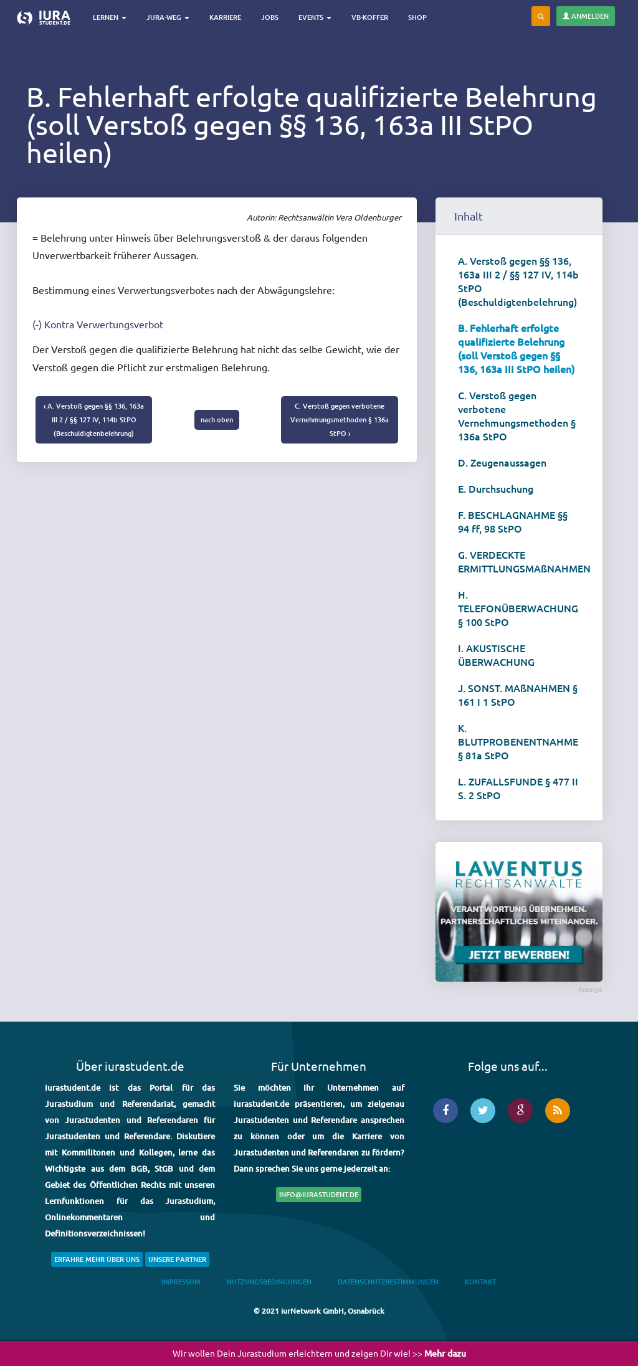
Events (315, 17)
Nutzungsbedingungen (269, 1281)
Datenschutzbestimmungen (388, 1281)
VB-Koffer (370, 17)
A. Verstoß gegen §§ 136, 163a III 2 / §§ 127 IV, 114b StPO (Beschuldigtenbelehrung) (518, 281)
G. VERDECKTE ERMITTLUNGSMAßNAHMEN (524, 561)
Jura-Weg (168, 17)
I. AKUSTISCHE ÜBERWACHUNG (496, 654)
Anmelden (586, 16)
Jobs (270, 17)
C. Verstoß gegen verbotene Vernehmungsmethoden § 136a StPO (517, 415)
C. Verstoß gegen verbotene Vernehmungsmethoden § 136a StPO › (339, 420)
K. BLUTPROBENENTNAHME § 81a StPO (518, 741)
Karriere (226, 17)
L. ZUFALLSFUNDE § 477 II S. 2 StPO (518, 788)
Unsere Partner (177, 1259)
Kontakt (480, 1281)
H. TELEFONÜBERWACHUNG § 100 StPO (518, 607)
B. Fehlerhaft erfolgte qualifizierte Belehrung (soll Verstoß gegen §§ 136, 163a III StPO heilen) (516, 348)
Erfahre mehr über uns (97, 1259)
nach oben (217, 419)
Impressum (181, 1281)
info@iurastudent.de (318, 1194)
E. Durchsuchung (495, 488)
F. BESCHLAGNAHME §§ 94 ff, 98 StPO (513, 521)
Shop (418, 17)
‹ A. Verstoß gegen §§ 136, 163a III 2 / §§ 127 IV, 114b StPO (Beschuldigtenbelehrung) (94, 420)
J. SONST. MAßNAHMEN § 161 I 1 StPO (518, 694)
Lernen (110, 17)
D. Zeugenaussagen (502, 462)
